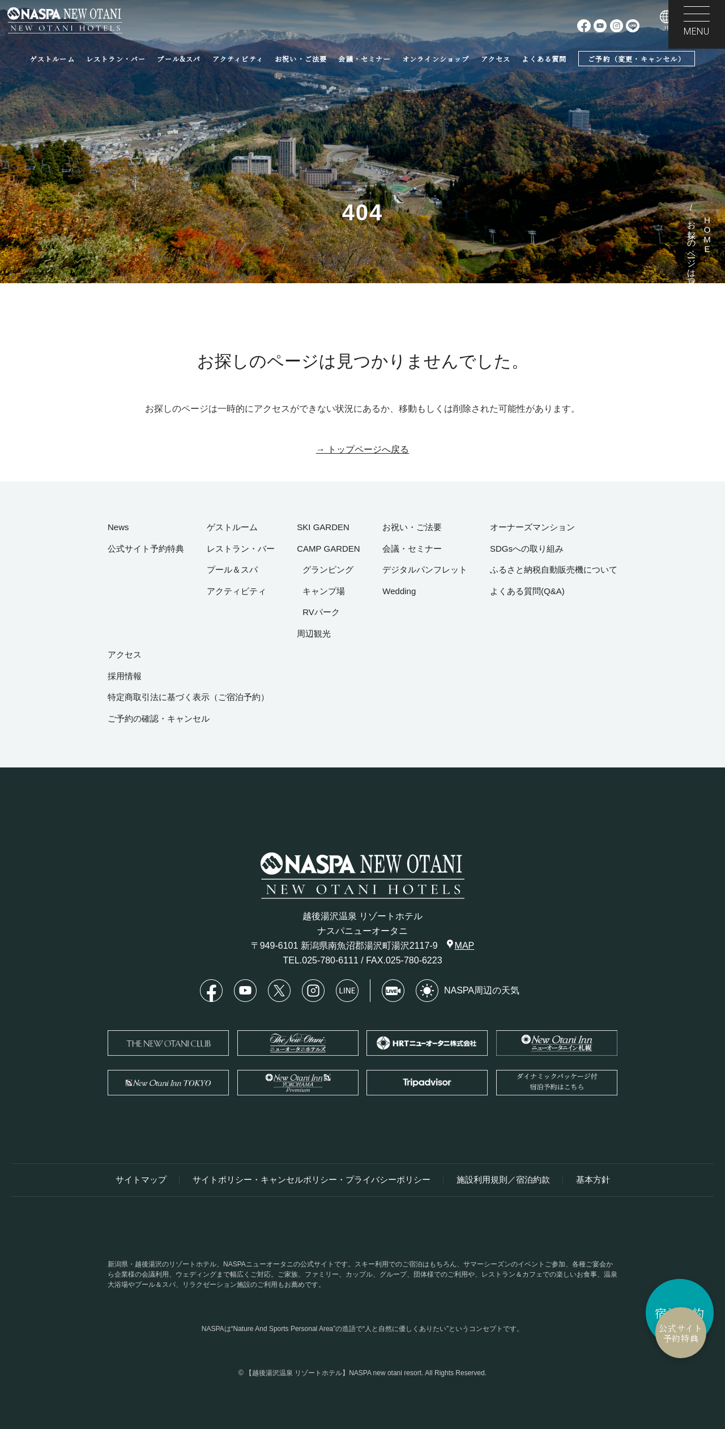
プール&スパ (179, 58)
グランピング (327, 569)
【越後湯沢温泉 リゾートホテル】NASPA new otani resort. (334, 1373)
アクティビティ (237, 58)
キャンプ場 (323, 591)
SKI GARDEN (323, 527)
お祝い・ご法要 (301, 58)
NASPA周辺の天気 (467, 990)
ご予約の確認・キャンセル (159, 718)
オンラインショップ (436, 58)
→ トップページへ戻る (362, 449)
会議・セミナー (364, 58)
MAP (461, 945)
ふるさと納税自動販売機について (553, 569)
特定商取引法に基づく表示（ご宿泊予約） (188, 697)
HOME (707, 234)
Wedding (399, 591)
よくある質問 (544, 58)
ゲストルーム (52, 58)
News (118, 527)
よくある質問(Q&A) (527, 591)
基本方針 (593, 1179)
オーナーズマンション (532, 527)
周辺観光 (314, 633)
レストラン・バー (116, 58)
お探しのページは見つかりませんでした (692, 287)
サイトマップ (141, 1179)
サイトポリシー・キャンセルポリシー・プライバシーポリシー (311, 1179)
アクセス (496, 58)
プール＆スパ (232, 569)
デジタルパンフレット (424, 569)
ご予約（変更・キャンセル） (636, 58)
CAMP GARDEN (328, 548)
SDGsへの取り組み (527, 548)
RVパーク (321, 612)
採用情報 (125, 676)
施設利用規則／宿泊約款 (503, 1179)
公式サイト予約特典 (614, 1333)
